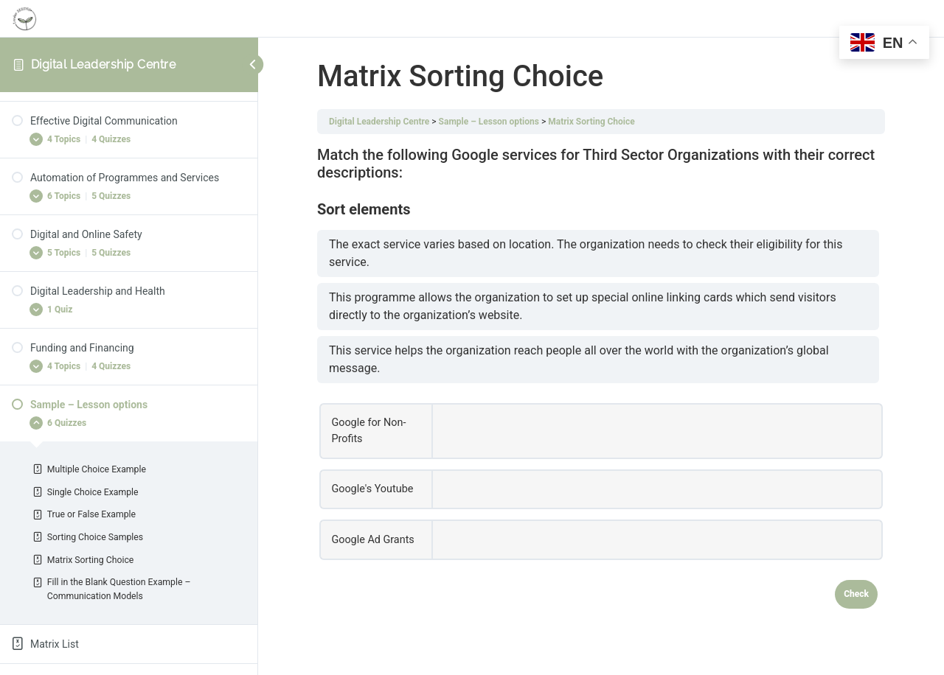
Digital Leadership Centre (103, 64)
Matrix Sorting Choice (591, 121)
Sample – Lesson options (489, 121)
